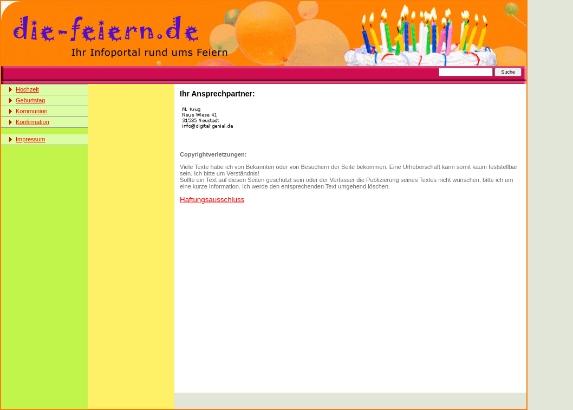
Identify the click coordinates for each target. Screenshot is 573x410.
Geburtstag (30, 100)
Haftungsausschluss (212, 200)
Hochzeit (27, 89)
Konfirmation (32, 122)
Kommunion (32, 111)
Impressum (30, 139)
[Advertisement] (301, 75)
